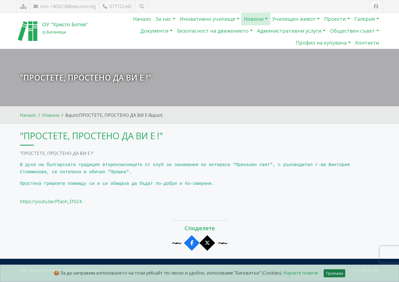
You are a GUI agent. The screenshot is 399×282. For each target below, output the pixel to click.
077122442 (117, 6)
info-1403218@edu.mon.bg (65, 6)
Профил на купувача (322, 42)
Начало (142, 18)
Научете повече (300, 273)
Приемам (334, 273)
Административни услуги (290, 30)
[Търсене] (141, 6)
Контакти (367, 42)
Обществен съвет (353, 30)
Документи (155, 30)
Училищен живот (294, 18)
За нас (164, 18)
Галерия (365, 18)
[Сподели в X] (207, 243)
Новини (254, 18)
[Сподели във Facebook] (192, 243)
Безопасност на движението (213, 30)
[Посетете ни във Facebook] (376, 6)
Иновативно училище (208, 18)
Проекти (335, 18)
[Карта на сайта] (23, 6)
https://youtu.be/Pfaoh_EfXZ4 (50, 201)
